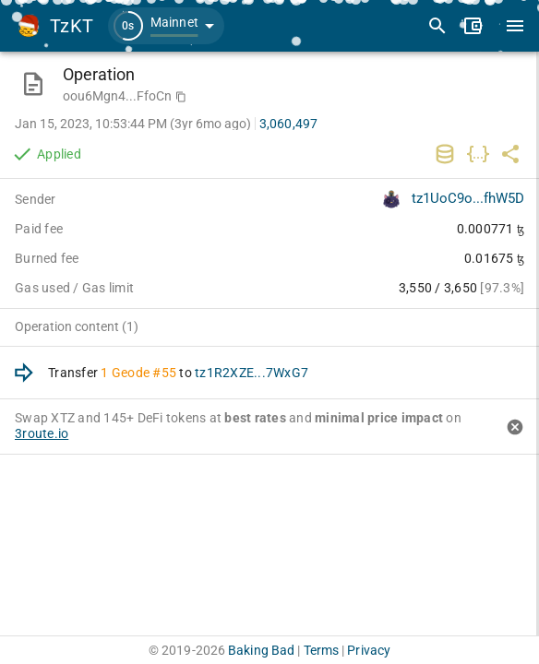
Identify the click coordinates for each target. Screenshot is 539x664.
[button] (166, 25)
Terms (322, 650)
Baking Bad (261, 650)
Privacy (368, 650)
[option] (269, 373)
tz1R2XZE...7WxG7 (251, 372)
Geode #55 (144, 372)
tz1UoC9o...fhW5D (468, 198)
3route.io (41, 433)
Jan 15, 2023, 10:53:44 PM (133, 123)
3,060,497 (288, 123)
